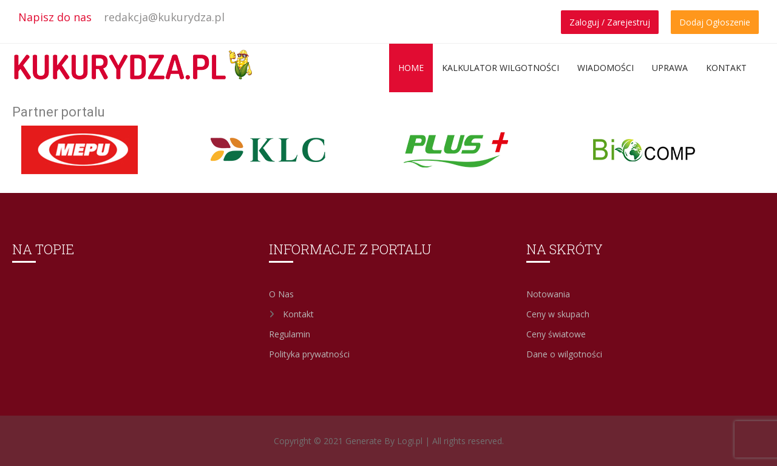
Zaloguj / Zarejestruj (609, 22)
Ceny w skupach (557, 314)
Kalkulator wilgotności (500, 67)
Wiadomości (605, 67)
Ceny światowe (556, 334)
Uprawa (670, 67)
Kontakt (726, 67)
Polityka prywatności (309, 354)
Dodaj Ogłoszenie (714, 22)
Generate (364, 441)
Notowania (548, 294)
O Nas (281, 294)
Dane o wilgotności (564, 354)
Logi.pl (409, 441)
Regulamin (289, 334)
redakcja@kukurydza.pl (164, 17)
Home (411, 67)
